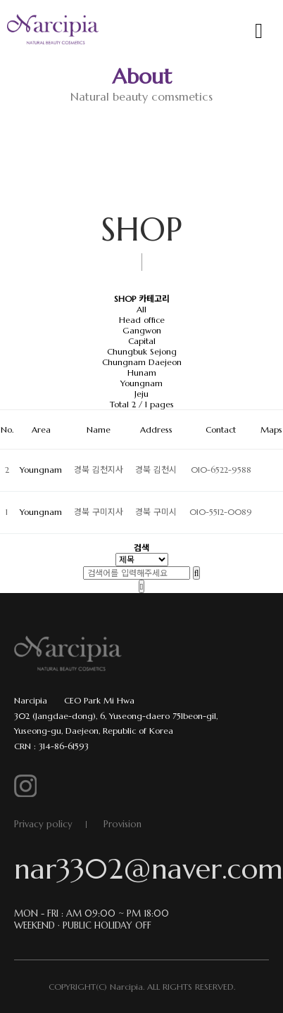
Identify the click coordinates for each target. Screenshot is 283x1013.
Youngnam (141, 383)
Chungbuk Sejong (142, 351)
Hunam (141, 372)
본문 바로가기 (0, 0)
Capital (142, 341)
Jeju (141, 393)
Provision (122, 824)
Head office (142, 319)
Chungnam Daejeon (142, 362)
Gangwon (141, 330)
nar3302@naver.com (141, 868)
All (141, 309)
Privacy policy (43, 824)
